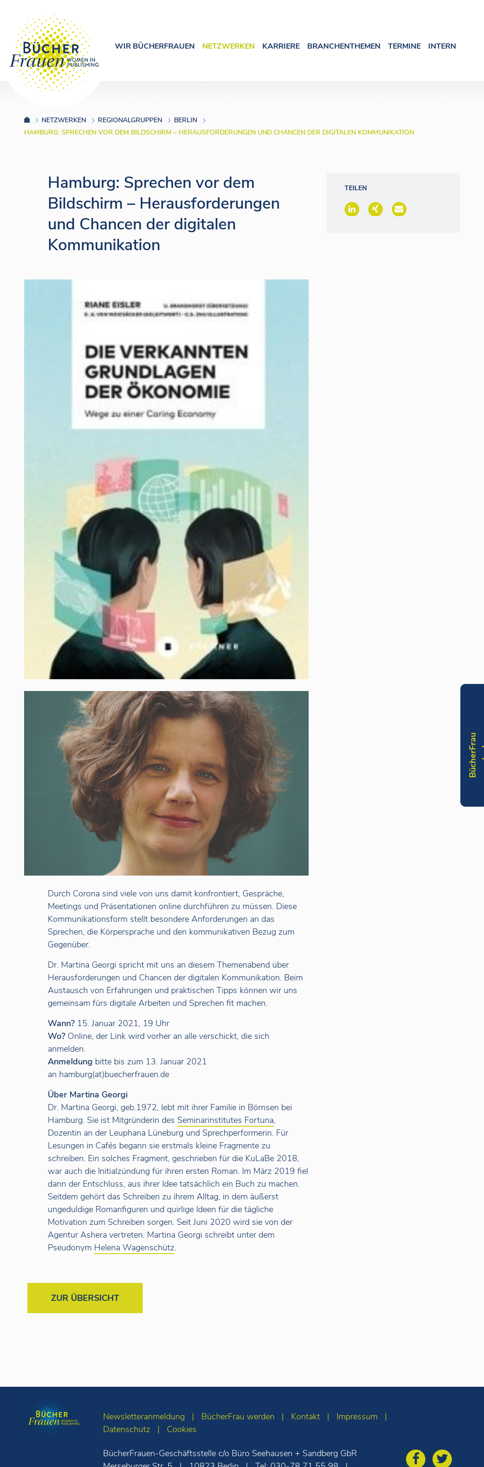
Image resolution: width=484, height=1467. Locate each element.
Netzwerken (228, 46)
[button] (352, 209)
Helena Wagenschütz (134, 1247)
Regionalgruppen (130, 120)
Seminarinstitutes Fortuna (225, 1120)
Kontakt (305, 1416)
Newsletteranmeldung (144, 1416)
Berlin (185, 120)
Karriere (281, 46)
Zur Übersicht (85, 1298)
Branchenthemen (343, 46)
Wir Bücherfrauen (155, 46)
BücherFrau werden (238, 1416)
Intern (442, 46)
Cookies (182, 1429)
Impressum (357, 1416)
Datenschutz (126, 1429)
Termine (404, 46)
